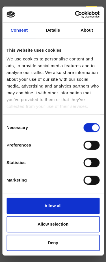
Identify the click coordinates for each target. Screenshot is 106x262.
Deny (53, 242)
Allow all (53, 205)
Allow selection (53, 224)
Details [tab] (53, 30)
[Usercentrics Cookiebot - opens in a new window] (75, 14)
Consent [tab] (19, 30)
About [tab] (87, 30)
